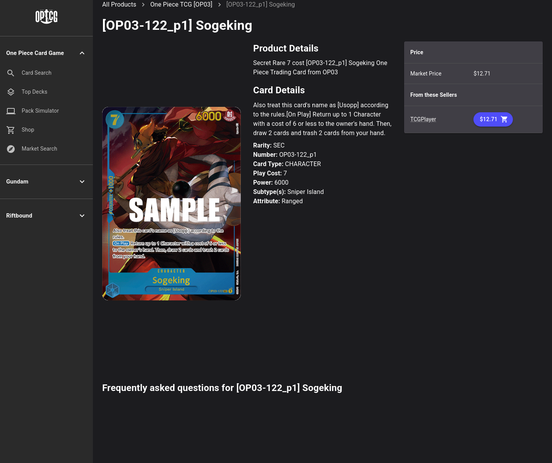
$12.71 (493, 119)
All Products (119, 4)
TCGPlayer (423, 119)
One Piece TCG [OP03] (181, 4)
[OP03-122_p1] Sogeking (260, 4)
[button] (46, 53)
